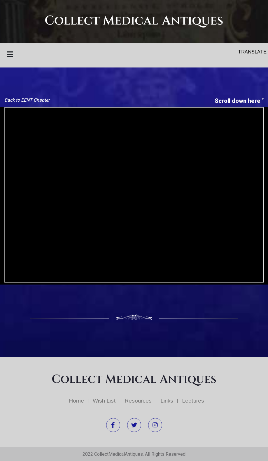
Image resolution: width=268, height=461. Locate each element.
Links (166, 401)
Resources (138, 401)
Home (76, 401)
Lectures (193, 401)
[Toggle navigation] (11, 55)
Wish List (104, 401)
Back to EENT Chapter (27, 100)
